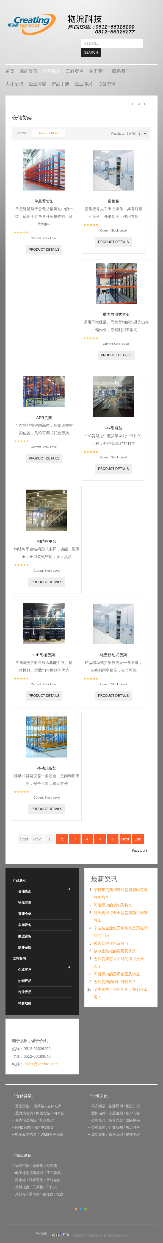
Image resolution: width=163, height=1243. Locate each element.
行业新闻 (116, 1118)
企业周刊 (116, 1097)
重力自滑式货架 (116, 305)
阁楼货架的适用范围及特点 (117, 964)
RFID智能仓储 (26, 1118)
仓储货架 (24, 882)
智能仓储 (24, 904)
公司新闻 (98, 1118)
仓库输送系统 (26, 1111)
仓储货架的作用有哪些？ (115, 972)
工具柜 (37, 1178)
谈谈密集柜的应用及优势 (115, 942)
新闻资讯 (28, 62)
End (137, 830)
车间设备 (24, 916)
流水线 (20, 1171)
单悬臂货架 (44, 192)
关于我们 (98, 62)
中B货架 (47, 1118)
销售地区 (24, 994)
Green (85, 1200)
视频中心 (133, 1125)
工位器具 (54, 1163)
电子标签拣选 (26, 1125)
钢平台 (58, 1104)
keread (70, 24)
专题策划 (116, 1104)
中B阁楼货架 (44, 645)
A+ (133, 95)
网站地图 (41, 1224)
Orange (76, 1200)
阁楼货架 (43, 1104)
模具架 (39, 1097)
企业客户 (24, 960)
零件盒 (34, 1185)
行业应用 (24, 983)
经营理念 (116, 1111)
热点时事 (133, 1118)
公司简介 (98, 1111)
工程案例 (75, 62)
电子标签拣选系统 (29, 1163)
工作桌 (51, 1178)
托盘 (59, 1185)
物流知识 (133, 1097)
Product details (44, 240)
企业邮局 (83, 74)
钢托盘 (48, 1185)
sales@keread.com (41, 1055)
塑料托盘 (22, 1178)
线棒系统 (24, 938)
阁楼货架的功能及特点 (113, 896)
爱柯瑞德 (98, 1104)
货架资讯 (106, 74)
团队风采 (133, 1111)
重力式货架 (24, 1104)
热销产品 (24, 971)
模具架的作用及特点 (111, 934)
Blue (81, 1200)
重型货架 (22, 1097)
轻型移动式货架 (113, 645)
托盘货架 (47, 1111)
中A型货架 (113, 419)
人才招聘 (14, 74)
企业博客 (37, 74)
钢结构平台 (46, 532)
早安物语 (98, 1097)
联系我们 (121, 62)
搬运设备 (24, 927)
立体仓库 (54, 1097)
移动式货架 (46, 759)
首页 (9, 62)
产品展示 (51, 62)
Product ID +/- (49, 124)
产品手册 (60, 74)
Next (125, 830)
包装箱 (51, 1156)
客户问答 (133, 1104)
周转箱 (20, 1185)
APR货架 (44, 408)
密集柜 (113, 192)
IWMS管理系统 (51, 1125)
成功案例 (98, 1125)
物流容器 (24, 893)
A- (145, 95)
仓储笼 (37, 1156)
